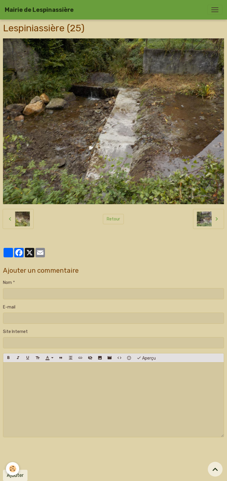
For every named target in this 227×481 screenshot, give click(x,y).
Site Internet (15, 331)
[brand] (39, 9)
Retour (113, 219)
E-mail (9, 307)
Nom (7, 282)
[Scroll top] (215, 469)
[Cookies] (12, 468)
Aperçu (146, 358)
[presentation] (48, 453)
